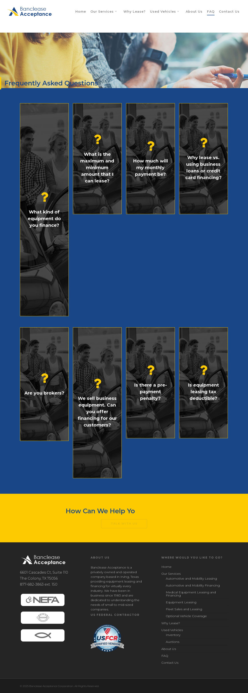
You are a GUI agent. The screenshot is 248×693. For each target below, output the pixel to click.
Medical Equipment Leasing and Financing (191, 593)
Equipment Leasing (181, 602)
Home (80, 12)
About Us (194, 12)
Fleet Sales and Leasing (184, 609)
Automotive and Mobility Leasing (191, 578)
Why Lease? (134, 12)
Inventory (173, 635)
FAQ (211, 12)
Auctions (172, 642)
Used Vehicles (165, 12)
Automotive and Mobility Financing (193, 585)
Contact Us (229, 12)
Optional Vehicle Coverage (186, 616)
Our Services (103, 12)
